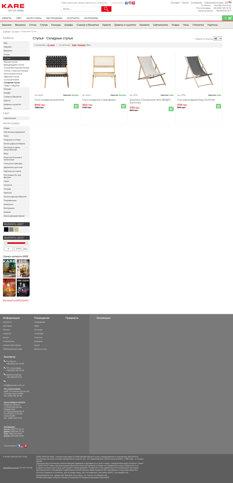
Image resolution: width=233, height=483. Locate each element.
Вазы (6, 153)
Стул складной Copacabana (99, 99)
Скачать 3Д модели (12, 345)
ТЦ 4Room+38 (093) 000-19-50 (15, 362)
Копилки (8, 185)
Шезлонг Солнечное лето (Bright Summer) (150, 101)
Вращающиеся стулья (14, 65)
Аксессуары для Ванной (15, 196)
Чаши (6, 181)
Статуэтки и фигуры (13, 163)
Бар (5, 43)
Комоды (56, 24)
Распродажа (54, 18)
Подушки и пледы (12, 140)
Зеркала (6, 24)
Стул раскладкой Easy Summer (196, 99)
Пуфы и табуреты (12, 85)
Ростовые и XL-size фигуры (12, 176)
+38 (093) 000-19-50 (222, 5)
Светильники (160, 24)
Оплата (185, 2)
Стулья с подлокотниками (16, 71)
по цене (51, 45)
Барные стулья (11, 62)
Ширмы (7, 212)
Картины (212, 24)
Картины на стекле (12, 171)
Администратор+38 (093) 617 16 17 (14, 376)
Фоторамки (9, 208)
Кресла (106, 24)
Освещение (39, 322)
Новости (7, 333)
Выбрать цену (14, 237)
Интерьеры (91, 18)
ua (226, 2)
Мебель (6, 18)
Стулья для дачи (11, 80)
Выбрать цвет (13, 224)
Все (88, 45)
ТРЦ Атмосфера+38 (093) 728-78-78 (15, 369)
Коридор (38, 341)
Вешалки (20, 24)
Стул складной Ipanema (49, 99)
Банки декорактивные (14, 216)
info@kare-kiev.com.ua (14, 385)
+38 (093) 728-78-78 (222, 8)
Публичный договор (213, 2)
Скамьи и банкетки (88, 24)
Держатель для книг (13, 167)
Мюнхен (81, 45)
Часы (186, 24)
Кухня (37, 345)
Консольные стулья (13, 74)
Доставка (175, 2)
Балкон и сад (40, 349)
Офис (36, 326)
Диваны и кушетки (125, 24)
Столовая (38, 333)
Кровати (144, 24)
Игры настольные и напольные (13, 158)
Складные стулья (12, 82)
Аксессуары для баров (14, 143)
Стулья (44, 24)
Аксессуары (33, 18)
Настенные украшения (14, 132)
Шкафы (68, 24)
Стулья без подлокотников (16, 68)
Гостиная (38, 330)
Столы (32, 24)
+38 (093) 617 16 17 (223, 11)
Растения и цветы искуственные (12, 148)
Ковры (175, 24)
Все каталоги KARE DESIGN (16, 300)
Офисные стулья (11, 77)
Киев (74, 45)
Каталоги (7, 322)
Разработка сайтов (11, 468)
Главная (6, 31)
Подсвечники (10, 200)
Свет (19, 18)
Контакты (73, 18)
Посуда (7, 189)
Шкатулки (8, 204)
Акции (6, 337)
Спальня (38, 337)
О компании (196, 2)
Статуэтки (198, 24)
